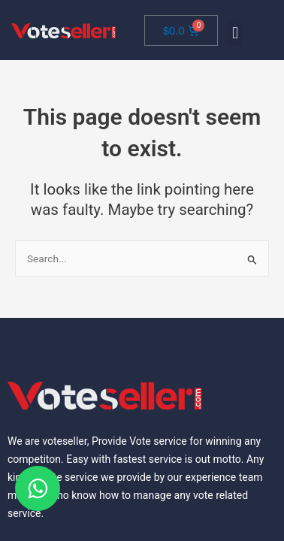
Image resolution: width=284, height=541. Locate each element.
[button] (235, 33)
